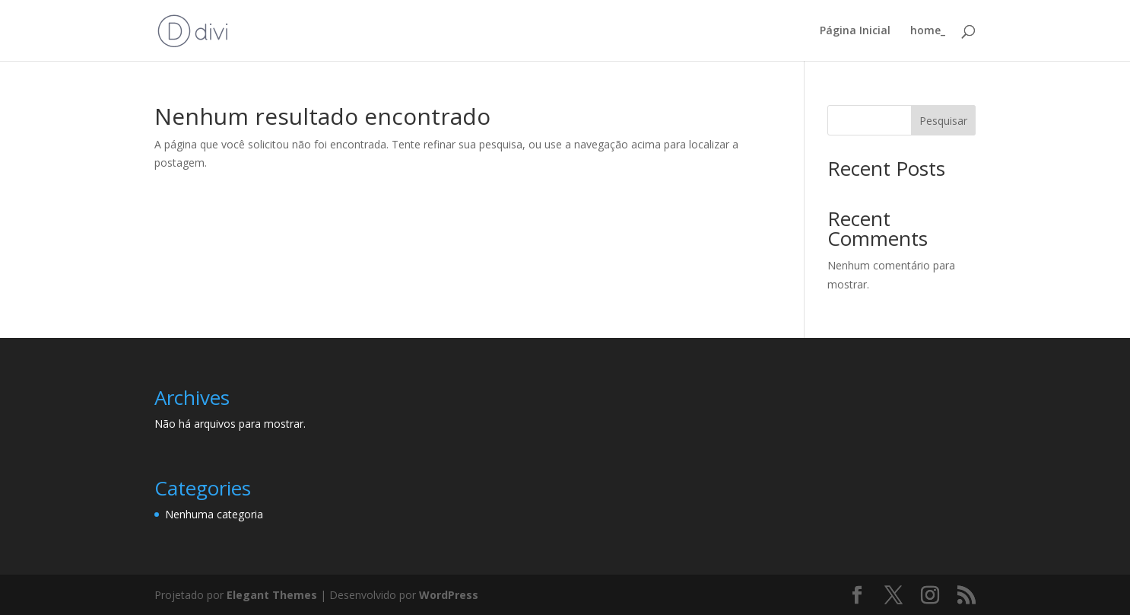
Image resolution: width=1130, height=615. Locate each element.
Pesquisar (943, 120)
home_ (927, 31)
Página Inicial (855, 31)
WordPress (448, 595)
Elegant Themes (272, 595)
